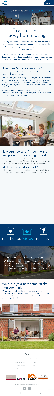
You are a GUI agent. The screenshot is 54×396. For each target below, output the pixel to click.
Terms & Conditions (14, 393)
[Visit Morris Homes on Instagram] (29, 388)
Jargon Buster (20, 365)
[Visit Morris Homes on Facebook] (24, 388)
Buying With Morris (21, 362)
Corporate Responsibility (39, 393)
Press (34, 365)
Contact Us (20, 369)
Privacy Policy (26, 393)
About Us (21, 359)
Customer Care (34, 359)
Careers (34, 362)
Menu (48, 3)
